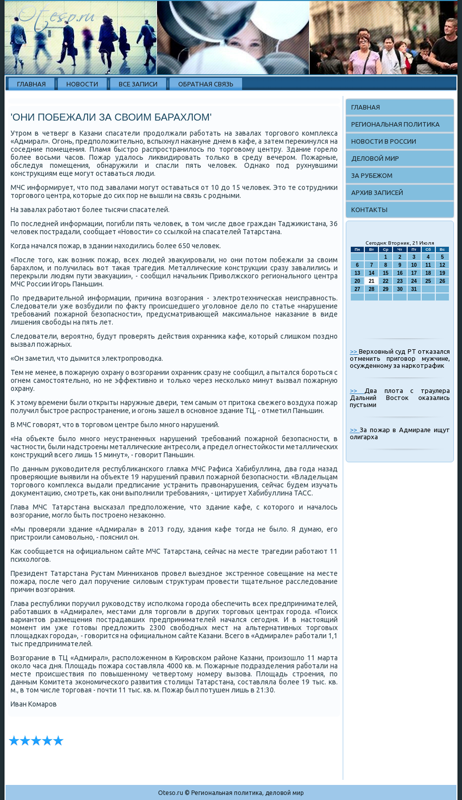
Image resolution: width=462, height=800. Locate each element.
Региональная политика (395, 124)
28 (371, 289)
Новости (82, 83)
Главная (31, 83)
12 (442, 265)
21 (371, 281)
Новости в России (383, 141)
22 (386, 281)
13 (357, 273)
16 (400, 273)
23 (400, 281)
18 (428, 273)
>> (354, 351)
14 (371, 273)
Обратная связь (206, 83)
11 (428, 265)
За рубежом (372, 175)
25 (428, 281)
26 (442, 281)
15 (386, 273)
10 (414, 265)
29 (386, 289)
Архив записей (377, 192)
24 (414, 281)
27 (357, 289)
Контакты (369, 209)
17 (414, 273)
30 (400, 289)
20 (357, 281)
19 (442, 273)
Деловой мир (375, 158)
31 (414, 289)
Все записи (138, 83)
